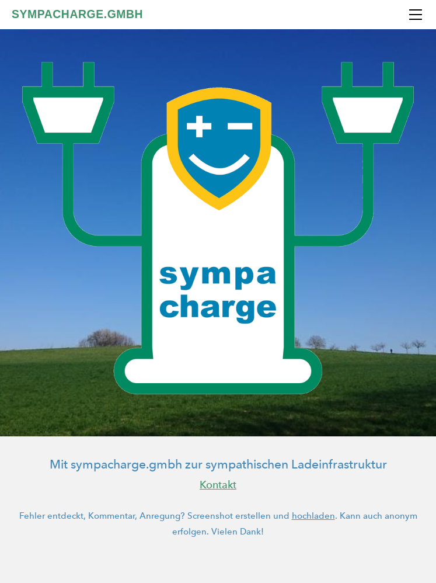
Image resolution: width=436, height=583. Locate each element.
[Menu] (415, 14)
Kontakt (218, 484)
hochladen (313, 516)
